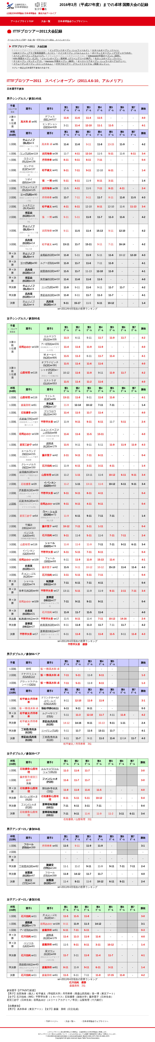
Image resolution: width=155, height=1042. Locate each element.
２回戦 (12, 504)
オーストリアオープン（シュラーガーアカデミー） (102, 61)
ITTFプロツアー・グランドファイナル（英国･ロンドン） (83, 64)
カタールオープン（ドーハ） (106, 50)
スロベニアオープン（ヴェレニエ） (30, 50)
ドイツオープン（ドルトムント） (74, 53)
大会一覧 (45, 21)
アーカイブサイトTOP (22, 21)
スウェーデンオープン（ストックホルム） (33, 64)
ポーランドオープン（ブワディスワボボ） (112, 53)
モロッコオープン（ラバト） (108, 58)
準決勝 (12, 618)
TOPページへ (52, 1021)
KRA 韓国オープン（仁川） (26, 58)
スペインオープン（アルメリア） (29, 56)
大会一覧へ (70, 1021)
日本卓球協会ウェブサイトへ (72, 21)
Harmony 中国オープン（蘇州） (60, 61)
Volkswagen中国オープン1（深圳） (104, 56)
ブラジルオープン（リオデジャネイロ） (66, 56)
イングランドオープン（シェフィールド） (69, 50)
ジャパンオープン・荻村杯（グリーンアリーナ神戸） (66, 58)
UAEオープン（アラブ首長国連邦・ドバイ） (34, 53)
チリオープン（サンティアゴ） (28, 61)
